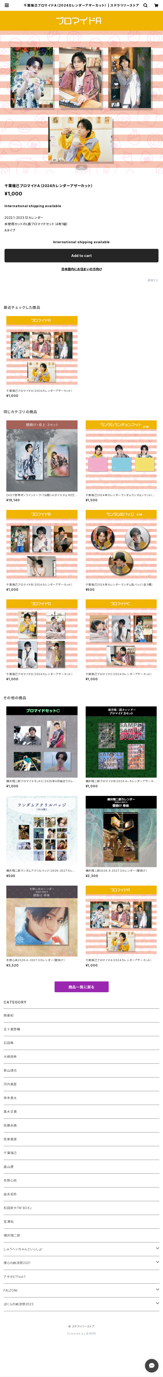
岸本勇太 (10, 1098)
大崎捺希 (10, 1057)
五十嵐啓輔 (12, 1029)
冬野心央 (10, 1180)
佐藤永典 (10, 1125)
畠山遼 (9, 1167)
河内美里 (10, 1084)
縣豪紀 (9, 1015)
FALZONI (11, 1290)
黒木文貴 (10, 1112)
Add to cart (81, 255)
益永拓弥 (10, 1194)
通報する (152, 280)
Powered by (81, 1333)
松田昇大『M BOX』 (18, 1208)
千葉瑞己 (10, 1153)
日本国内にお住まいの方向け (81, 269)
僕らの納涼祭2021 (17, 1263)
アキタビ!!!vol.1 (14, 1276)
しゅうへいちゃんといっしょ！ (23, 1249)
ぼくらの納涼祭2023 (19, 1304)
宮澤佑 (9, 1221)
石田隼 (9, 1043)
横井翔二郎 (12, 1235)
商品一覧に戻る (82, 987)
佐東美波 (10, 1139)
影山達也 (10, 1070)
